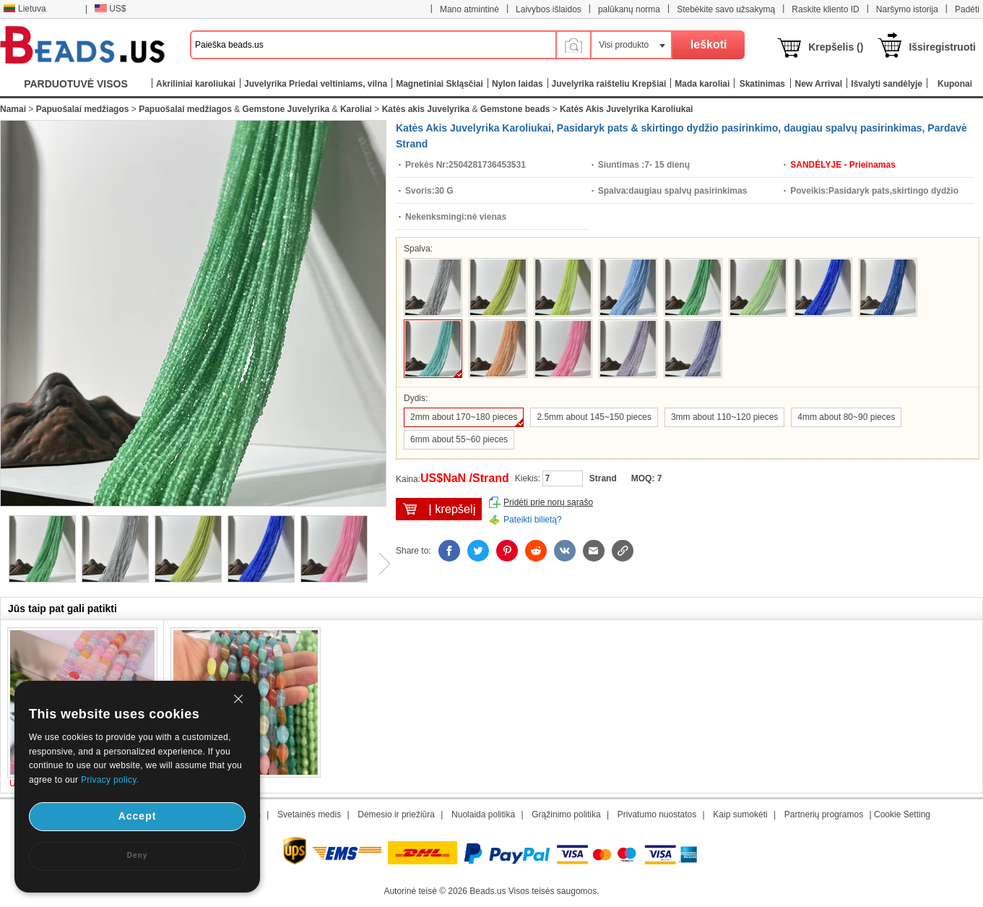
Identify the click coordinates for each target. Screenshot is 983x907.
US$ (110, 9)
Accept (137, 816)
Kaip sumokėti (740, 814)
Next (379, 564)
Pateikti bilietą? (532, 520)
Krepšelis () (835, 47)
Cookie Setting (902, 814)
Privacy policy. (110, 780)
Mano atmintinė (469, 9)
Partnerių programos (823, 814)
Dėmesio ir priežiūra (396, 814)
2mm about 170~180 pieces (463, 417)
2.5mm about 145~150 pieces (594, 417)
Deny (137, 855)
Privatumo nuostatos (657, 814)
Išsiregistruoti (942, 47)
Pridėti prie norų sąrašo (548, 502)
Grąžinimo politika (566, 814)
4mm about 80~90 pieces (846, 417)
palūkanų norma (629, 9)
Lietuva (24, 9)
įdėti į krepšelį (439, 509)
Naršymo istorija (907, 9)
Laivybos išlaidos (548, 9)
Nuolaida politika (483, 814)
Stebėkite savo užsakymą (726, 9)
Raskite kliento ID (825, 9)
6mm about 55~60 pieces (459, 439)
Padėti (967, 9)
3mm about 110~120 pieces (724, 417)
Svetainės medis (309, 814)
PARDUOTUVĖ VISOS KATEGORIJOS (76, 87)
